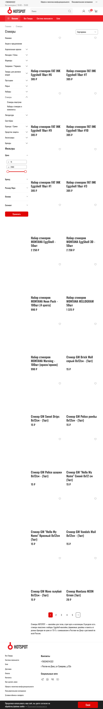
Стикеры (8, 97)
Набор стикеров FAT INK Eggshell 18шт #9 (45, 128)
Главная (8, 26)
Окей (88, 705)
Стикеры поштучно (14, 102)
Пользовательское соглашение (82, 2)
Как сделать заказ (11, 681)
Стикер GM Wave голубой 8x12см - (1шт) (46, 593)
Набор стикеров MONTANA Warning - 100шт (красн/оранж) (44, 361)
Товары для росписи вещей (13, 73)
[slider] (8, 171)
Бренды (8, 143)
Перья (7, 85)
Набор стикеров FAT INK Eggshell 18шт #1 (45, 184)
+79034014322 (10, 2)
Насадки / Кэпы (11, 54)
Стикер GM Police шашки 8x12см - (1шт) (46, 474)
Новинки (8, 37)
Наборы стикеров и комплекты (14, 108)
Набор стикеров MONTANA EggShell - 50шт (43, 242)
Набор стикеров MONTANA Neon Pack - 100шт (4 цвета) (44, 301)
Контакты (8, 677)
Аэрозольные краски (13, 49)
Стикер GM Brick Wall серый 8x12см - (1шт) (79, 359)
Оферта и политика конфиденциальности (55, 2)
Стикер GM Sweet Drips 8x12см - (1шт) (45, 418)
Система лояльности (45, 18)
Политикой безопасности (37, 706)
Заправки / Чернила (13, 66)
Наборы (8, 91)
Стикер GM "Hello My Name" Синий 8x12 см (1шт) (79, 476)
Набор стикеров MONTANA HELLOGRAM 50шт (80, 301)
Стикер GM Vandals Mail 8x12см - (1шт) (81, 533)
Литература (9, 115)
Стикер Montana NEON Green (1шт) (79, 593)
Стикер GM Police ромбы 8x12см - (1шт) (81, 418)
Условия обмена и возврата (14, 695)
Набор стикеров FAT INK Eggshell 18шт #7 (81, 72)
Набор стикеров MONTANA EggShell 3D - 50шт (80, 242)
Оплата (7, 673)
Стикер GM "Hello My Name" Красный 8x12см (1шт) (45, 535)
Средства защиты (12, 131)
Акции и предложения (13, 43)
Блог (58, 18)
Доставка (8, 669)
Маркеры (8, 60)
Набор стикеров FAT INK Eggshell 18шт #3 (81, 184)
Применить (17, 214)
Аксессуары (9, 137)
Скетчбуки (9, 120)
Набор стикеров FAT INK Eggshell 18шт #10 (81, 128)
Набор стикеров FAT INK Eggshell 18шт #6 (45, 72)
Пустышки (9, 80)
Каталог (12, 18)
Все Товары (28, 18)
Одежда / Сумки (11, 126)
